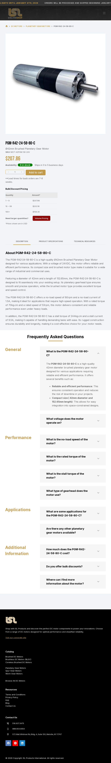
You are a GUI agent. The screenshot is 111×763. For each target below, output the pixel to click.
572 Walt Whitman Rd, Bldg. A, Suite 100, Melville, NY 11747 (37, 734)
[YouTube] (15, 743)
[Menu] (104, 13)
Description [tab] (22, 241)
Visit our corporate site (15, 637)
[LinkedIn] (22, 743)
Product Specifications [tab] (51, 241)
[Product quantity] (14, 172)
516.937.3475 (18, 723)
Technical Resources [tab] (84, 241)
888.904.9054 (18, 729)
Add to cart (35, 172)
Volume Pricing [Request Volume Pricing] (41, 218)
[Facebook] (8, 743)
